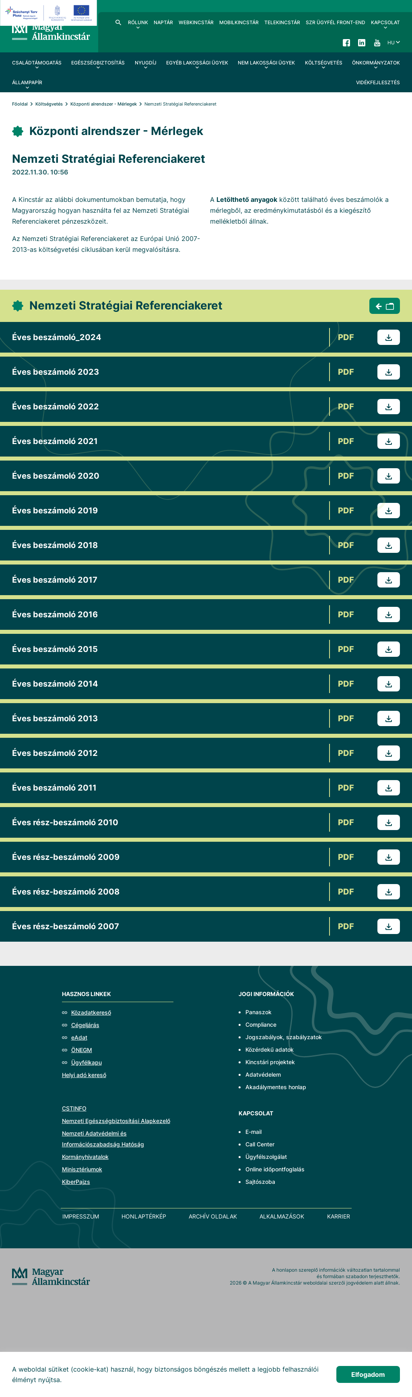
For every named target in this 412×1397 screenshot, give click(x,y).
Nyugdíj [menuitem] (146, 63)
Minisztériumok (82, 1169)
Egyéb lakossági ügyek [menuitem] (197, 63)
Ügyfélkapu (86, 1062)
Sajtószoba (260, 1181)
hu (391, 42)
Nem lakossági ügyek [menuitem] (266, 63)
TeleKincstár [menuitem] (282, 22)
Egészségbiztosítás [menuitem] (98, 63)
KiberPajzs (76, 1181)
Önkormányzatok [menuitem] (376, 63)
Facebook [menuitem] (346, 42)
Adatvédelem (263, 1074)
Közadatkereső (91, 1012)
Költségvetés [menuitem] (323, 63)
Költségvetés (49, 104)
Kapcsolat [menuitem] (385, 22)
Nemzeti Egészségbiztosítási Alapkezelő (116, 1120)
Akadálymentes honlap (275, 1087)
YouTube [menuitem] (377, 42)
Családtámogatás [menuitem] (37, 63)
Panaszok (258, 1012)
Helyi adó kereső (84, 1074)
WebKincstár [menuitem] (196, 22)
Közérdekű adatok (269, 1049)
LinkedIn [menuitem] (361, 42)
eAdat (79, 1037)
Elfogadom (368, 1374)
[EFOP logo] (49, 13)
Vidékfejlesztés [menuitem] (378, 82)
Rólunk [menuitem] (138, 22)
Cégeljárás (85, 1024)
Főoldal (20, 104)
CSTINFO (74, 1108)
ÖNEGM (81, 1049)
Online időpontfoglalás (275, 1169)
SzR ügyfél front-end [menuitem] (335, 22)
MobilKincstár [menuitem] (239, 22)
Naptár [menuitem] (163, 22)
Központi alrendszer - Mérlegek (103, 104)
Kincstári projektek (270, 1062)
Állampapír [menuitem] (27, 82)
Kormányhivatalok (85, 1156)
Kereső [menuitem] (118, 22)
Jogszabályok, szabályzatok (283, 1037)
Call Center (259, 1144)
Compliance (260, 1024)
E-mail (253, 1131)
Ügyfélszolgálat (266, 1156)
